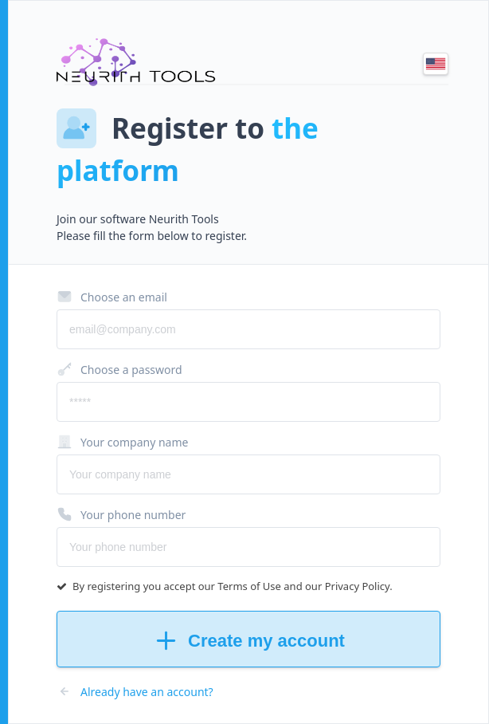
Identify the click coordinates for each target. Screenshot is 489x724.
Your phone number (121, 514)
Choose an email (112, 297)
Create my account (248, 641)
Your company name (122, 442)
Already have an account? (135, 691)
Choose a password (119, 369)
